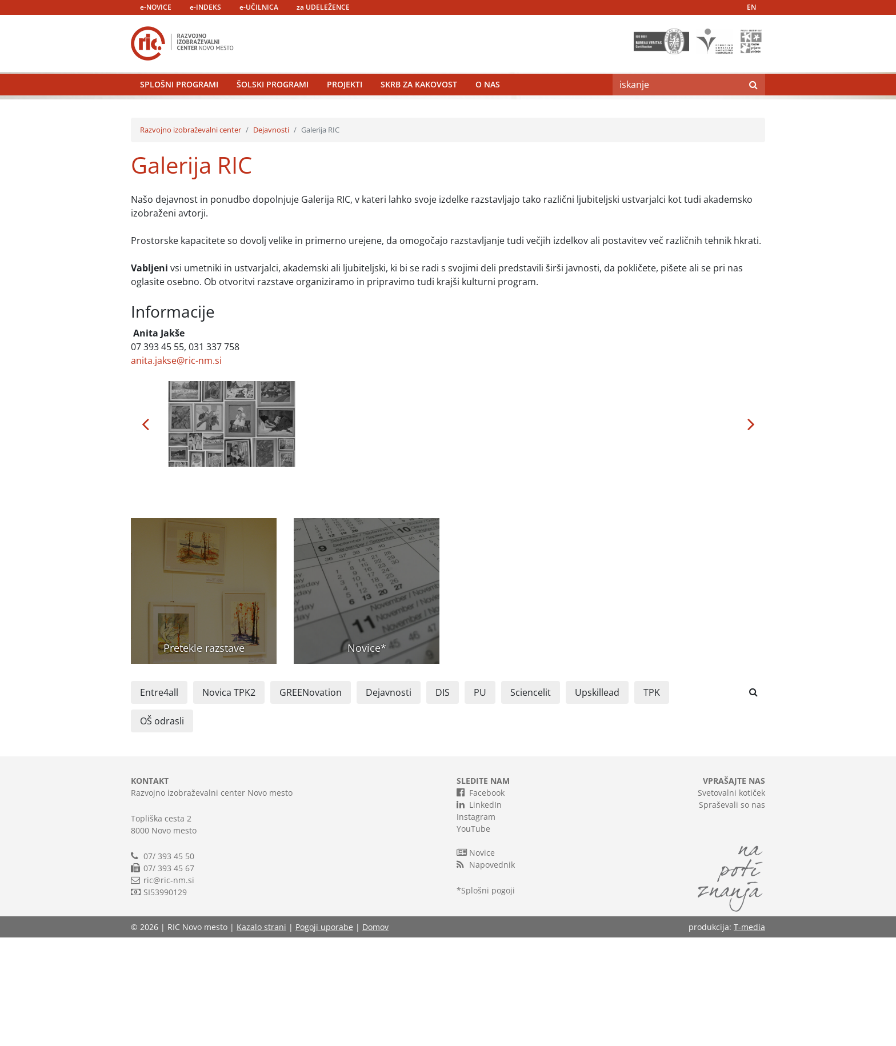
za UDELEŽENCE (323, 7)
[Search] (677, 111)
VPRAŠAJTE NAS (734, 889)
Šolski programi (273, 111)
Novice (476, 961)
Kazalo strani (261, 1035)
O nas (487, 111)
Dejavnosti (271, 238)
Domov (375, 1035)
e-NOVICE (155, 7)
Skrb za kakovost (419, 111)
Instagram (476, 925)
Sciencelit (530, 801)
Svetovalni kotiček (731, 901)
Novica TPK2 (228, 801)
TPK (651, 801)
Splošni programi (179, 111)
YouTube (473, 937)
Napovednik (486, 973)
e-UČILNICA (258, 7)
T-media (749, 1035)
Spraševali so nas (732, 913)
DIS (442, 801)
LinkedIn (479, 913)
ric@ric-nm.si (168, 988)
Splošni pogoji (488, 998)
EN (751, 7)
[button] (145, 532)
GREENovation (310, 801)
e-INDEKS (205, 7)
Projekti (344, 111)
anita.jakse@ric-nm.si (176, 469)
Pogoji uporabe (324, 1035)
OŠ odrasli (162, 829)
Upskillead (597, 801)
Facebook (481, 901)
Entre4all (159, 801)
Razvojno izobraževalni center (190, 238)
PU (480, 801)
